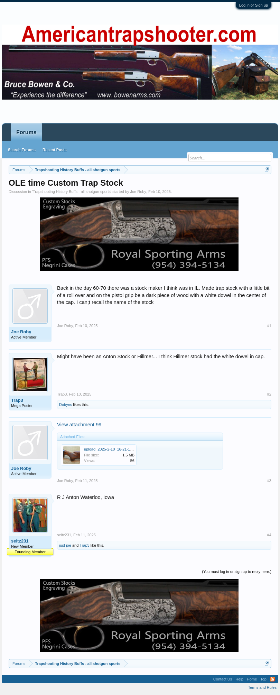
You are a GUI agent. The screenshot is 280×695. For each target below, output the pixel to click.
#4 (269, 535)
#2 (269, 394)
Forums (26, 132)
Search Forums (22, 150)
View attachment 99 (79, 424)
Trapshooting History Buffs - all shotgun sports (72, 191)
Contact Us (222, 679)
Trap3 (17, 400)
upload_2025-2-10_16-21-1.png (111, 449)
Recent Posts (55, 150)
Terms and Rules (262, 687)
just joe (65, 545)
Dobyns (65, 404)
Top (263, 679)
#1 (269, 326)
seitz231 (20, 541)
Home (252, 679)
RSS (272, 679)
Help (239, 679)
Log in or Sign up (253, 5)
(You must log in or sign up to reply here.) (236, 571)
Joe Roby (138, 191)
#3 (269, 481)
